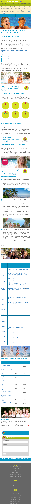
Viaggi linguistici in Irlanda (15, 495)
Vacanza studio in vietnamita (3, 342)
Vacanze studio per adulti (8, 58)
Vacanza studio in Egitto (13, 297)
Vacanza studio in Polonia (13, 313)
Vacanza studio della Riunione (19, 288)
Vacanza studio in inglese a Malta (15, 269)
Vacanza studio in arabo (3, 298)
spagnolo (15, 39)
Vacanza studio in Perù (20, 284)
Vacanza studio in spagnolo (3, 282)
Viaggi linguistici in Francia (15, 501)
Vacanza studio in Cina (12, 302)
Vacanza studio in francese (3, 288)
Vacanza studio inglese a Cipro (19, 277)
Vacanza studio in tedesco (3, 328)
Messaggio (5, 444)
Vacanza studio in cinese (3, 303)
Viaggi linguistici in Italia (15, 503)
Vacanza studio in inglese (3, 274)
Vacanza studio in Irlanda (22, 270)
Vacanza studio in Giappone (14, 308)
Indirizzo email (6, 440)
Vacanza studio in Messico (18, 283)
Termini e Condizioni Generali (15, 466)
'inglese (10, 39)
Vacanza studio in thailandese (3, 323)
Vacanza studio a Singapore (13, 303)
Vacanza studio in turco (3, 338)
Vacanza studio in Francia (13, 287)
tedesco (25, 39)
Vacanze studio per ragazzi (8, 56)
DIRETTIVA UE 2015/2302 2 (15, 476)
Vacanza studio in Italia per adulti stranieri (16, 293)
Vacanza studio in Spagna (13, 280)
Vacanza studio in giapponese (3, 308)
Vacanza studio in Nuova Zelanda (17, 275)
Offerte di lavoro (15, 472)
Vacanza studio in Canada (13, 273)
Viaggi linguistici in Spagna (15, 499)
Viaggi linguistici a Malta (15, 493)
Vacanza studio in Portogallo (14, 332)
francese (21, 39)
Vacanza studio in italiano (3, 293)
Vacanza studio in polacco (3, 313)
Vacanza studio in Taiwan (23, 302)
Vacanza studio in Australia (17, 274)
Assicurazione (15, 478)
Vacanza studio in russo (3, 318)
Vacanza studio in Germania (14, 327)
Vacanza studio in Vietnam (13, 342)
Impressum (15, 470)
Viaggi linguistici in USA (15, 497)
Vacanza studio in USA (24, 272)
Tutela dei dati (15, 468)
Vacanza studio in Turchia (13, 337)
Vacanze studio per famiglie (9, 61)
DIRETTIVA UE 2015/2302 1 (15, 474)
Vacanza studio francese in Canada (18, 289)
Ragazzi (23, 15)
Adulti (7, 15)
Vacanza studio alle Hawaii (13, 272)
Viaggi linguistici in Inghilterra (15, 492)
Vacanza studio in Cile (17, 282)
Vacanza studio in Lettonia (13, 317)
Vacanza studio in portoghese (3, 333)
